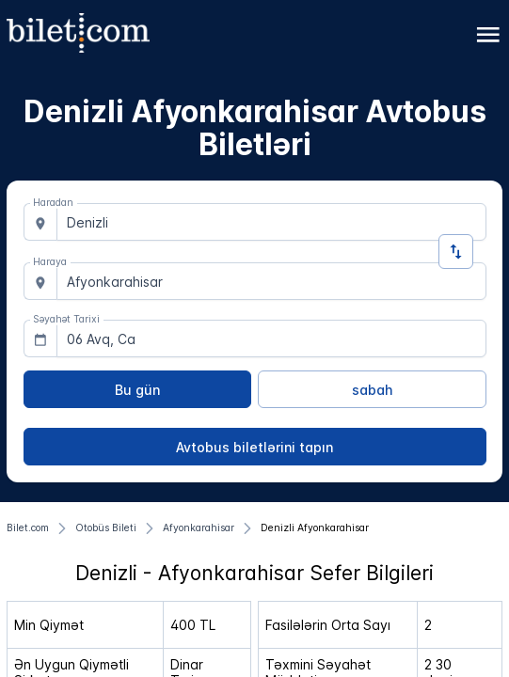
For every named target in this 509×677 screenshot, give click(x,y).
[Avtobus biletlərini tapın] (255, 446)
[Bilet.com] (28, 528)
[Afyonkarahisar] (198, 528)
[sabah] (372, 389)
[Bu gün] (138, 389)
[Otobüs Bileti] (105, 528)
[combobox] (271, 222)
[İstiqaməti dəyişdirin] (455, 251)
